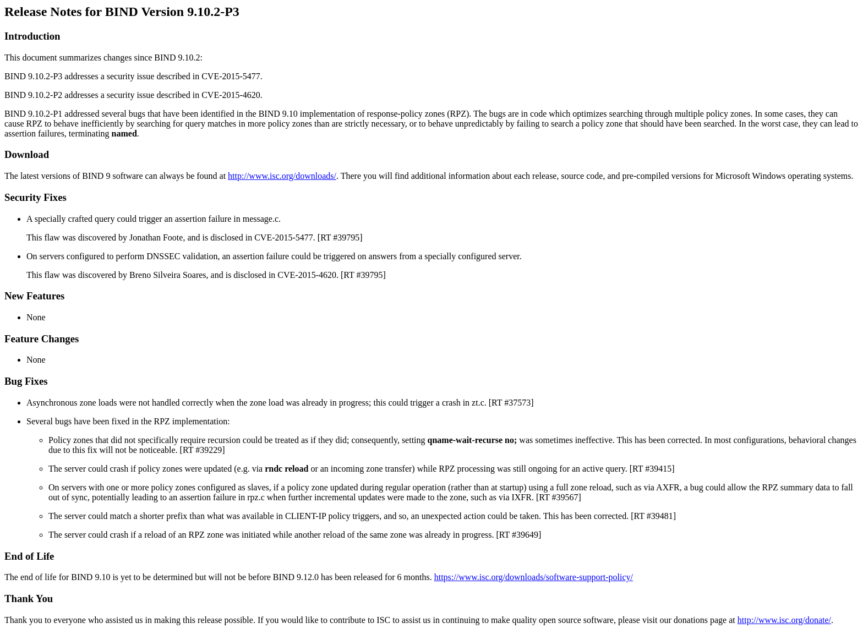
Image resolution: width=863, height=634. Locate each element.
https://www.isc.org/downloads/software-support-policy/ (533, 577)
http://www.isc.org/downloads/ (282, 176)
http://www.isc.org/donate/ (784, 620)
